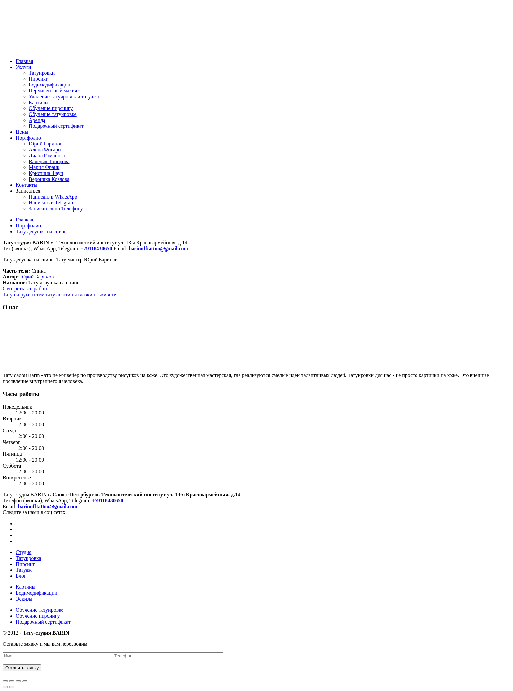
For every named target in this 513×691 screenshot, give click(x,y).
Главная (24, 61)
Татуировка (28, 558)
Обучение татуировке (53, 114)
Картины (38, 102)
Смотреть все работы (26, 288)
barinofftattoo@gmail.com (48, 506)
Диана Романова (47, 155)
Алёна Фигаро (45, 149)
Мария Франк (44, 167)
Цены (22, 132)
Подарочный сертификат (56, 126)
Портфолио (28, 138)
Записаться (28, 191)
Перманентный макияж (55, 90)
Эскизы (24, 599)
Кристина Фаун (46, 173)
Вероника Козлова (49, 179)
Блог (21, 576)
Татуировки (42, 73)
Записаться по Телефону (56, 208)
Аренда (37, 120)
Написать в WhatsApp (53, 197)
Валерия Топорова (49, 161)
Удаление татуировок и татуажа (64, 96)
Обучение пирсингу (51, 108)
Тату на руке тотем (24, 294)
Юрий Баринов (45, 143)
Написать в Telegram (52, 202)
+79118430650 (107, 500)
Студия (23, 552)
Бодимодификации (49, 84)
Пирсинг (38, 79)
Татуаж (24, 570)
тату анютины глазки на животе (81, 294)
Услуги (23, 67)
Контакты (26, 185)
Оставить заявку (22, 667)
